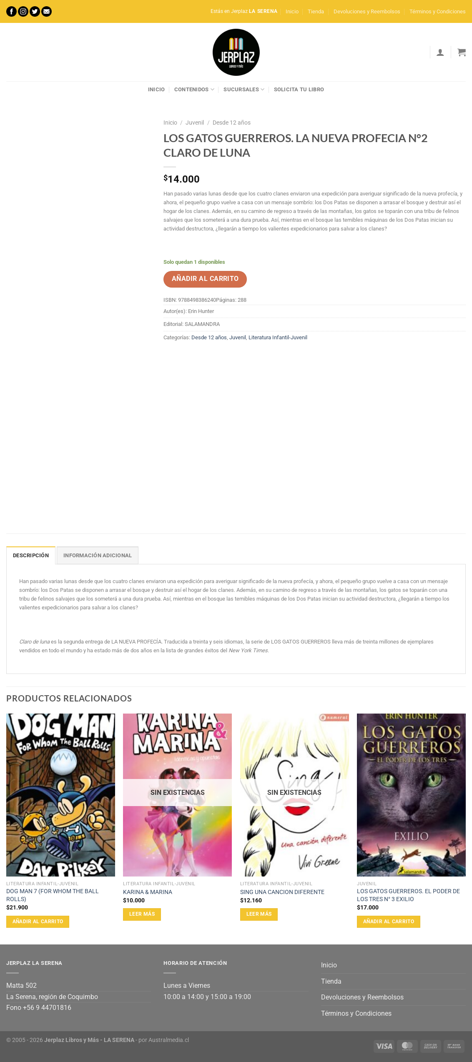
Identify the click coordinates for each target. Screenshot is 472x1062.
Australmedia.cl (168, 1040)
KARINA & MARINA (147, 892)
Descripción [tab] (31, 555)
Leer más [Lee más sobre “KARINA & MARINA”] (142, 914)
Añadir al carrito (205, 279)
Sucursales (243, 89)
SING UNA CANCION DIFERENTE (282, 892)
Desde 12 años (232, 122)
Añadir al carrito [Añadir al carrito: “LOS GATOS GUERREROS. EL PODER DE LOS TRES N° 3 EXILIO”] (388, 921)
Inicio (292, 11)
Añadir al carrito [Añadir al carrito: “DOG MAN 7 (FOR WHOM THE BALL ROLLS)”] (38, 921)
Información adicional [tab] (97, 555)
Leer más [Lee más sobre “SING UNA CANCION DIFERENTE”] (259, 914)
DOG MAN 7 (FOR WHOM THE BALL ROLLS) (52, 895)
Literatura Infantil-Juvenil (278, 337)
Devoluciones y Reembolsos (367, 11)
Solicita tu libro (299, 89)
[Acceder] (440, 52)
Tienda (316, 11)
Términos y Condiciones (437, 11)
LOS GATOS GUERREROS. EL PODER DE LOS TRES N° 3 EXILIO (408, 895)
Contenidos (194, 89)
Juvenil (195, 122)
